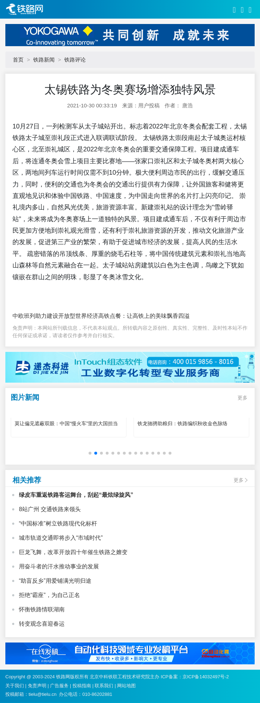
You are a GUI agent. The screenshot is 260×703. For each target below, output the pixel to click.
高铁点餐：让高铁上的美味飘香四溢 (144, 316)
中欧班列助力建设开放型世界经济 (55, 316)
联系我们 (104, 685)
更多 (243, 398)
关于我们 (14, 685)
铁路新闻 (44, 60)
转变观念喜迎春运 (42, 624)
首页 (18, 60)
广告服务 (59, 685)
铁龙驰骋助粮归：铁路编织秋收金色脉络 (183, 423)
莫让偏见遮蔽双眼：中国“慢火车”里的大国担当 (66, 423)
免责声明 (37, 685)
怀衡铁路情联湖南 (42, 609)
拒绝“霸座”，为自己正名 (49, 595)
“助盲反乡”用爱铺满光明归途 (55, 581)
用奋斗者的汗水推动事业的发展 (59, 566)
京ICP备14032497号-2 (205, 676)
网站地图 (126, 685)
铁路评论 (75, 60)
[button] (90, 453)
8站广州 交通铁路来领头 (50, 509)
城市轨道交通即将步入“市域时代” (61, 538)
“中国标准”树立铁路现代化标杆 (58, 523)
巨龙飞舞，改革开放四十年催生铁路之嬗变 (73, 552)
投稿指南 (81, 685)
